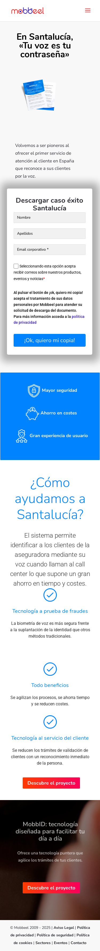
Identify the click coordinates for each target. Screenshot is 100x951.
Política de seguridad (55, 935)
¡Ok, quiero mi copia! (49, 340)
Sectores (43, 942)
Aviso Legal (64, 927)
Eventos (60, 942)
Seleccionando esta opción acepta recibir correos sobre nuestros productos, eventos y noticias (47, 272)
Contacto (78, 942)
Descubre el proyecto (51, 783)
